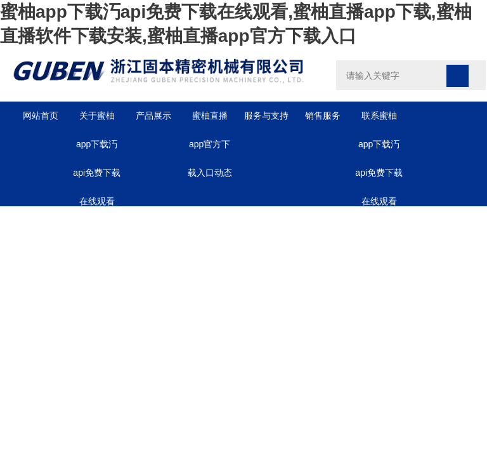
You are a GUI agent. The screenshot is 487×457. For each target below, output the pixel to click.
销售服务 (323, 115)
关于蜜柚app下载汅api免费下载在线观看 (96, 120)
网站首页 (40, 115)
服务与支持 (266, 115)
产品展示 (153, 115)
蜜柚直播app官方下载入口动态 (210, 120)
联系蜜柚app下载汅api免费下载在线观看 (379, 120)
